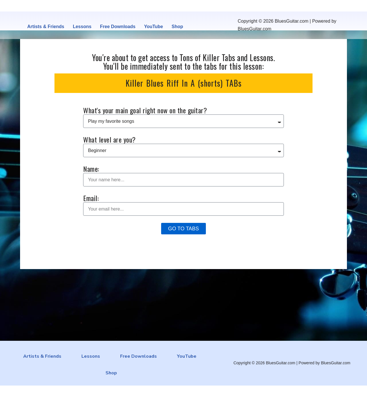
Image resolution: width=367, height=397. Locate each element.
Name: (91, 168)
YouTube (153, 26)
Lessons (82, 26)
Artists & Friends (45, 26)
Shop (177, 26)
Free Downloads (118, 26)
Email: (91, 198)
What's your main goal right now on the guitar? (145, 110)
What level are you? (109, 139)
